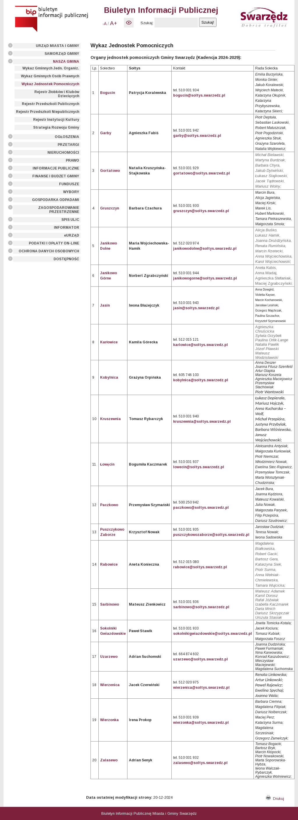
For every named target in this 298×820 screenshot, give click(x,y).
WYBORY (71, 192)
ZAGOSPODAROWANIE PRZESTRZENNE (58, 210)
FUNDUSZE (69, 184)
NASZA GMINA (66, 62)
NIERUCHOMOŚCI (63, 153)
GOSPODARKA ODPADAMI (55, 200)
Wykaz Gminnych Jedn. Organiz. (50, 68)
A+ (113, 23)
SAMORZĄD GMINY (62, 54)
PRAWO (72, 160)
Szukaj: (147, 23)
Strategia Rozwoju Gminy (56, 127)
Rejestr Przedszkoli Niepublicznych (47, 112)
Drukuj (275, 798)
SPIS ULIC (70, 220)
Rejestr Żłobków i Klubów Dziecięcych (56, 94)
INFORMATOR (66, 227)
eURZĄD (71, 235)
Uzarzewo (109, 657)
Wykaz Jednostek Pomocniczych (50, 84)
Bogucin (107, 93)
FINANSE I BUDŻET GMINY (55, 176)
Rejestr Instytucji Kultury (56, 120)
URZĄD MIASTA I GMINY (57, 46)
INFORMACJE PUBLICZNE (56, 168)
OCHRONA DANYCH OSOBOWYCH (49, 251)
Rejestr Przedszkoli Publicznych (50, 104)
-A (104, 23)
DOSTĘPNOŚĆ (66, 259)
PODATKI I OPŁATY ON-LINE (54, 243)
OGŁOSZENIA (67, 137)
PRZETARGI (68, 145)
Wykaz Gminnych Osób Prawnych (50, 76)
